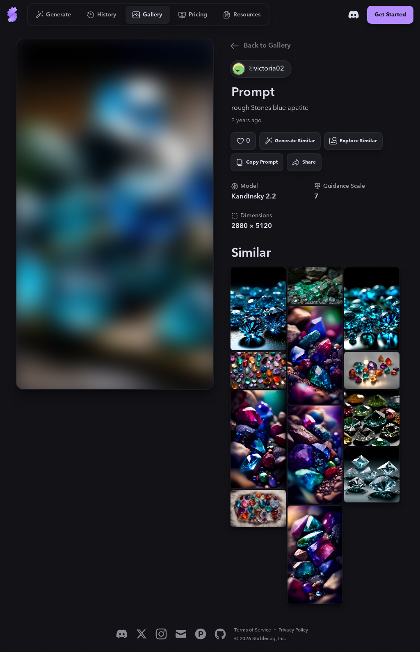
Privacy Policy (293, 630)
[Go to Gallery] (148, 14)
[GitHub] (220, 634)
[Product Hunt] (200, 634)
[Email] (181, 634)
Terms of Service (252, 630)
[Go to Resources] (242, 14)
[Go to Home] (12, 15)
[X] (141, 634)
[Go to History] (102, 14)
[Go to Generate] (53, 14)
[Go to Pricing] (193, 14)
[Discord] (353, 14)
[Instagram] (161, 634)
